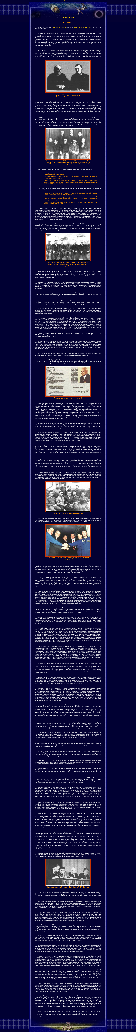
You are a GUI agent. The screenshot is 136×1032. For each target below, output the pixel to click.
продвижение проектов (59, 27)
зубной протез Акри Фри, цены (83, 27)
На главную (68, 1)
